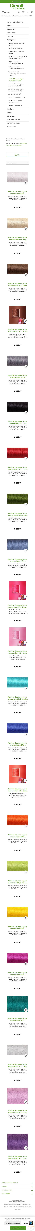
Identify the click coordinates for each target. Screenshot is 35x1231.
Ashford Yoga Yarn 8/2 (15, 105)
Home (2, 15)
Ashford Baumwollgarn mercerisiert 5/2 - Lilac (17, 1112)
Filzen (9, 112)
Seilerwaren (11, 127)
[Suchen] (19, 12)
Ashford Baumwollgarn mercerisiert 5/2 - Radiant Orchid (17, 974)
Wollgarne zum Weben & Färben (16, 44)
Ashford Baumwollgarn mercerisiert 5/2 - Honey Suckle (17, 606)
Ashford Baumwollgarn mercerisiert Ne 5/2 (22, 15)
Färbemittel (11, 33)
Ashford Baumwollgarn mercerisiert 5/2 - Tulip (17, 1157)
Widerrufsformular (26, 1204)
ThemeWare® (17, 1209)
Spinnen (10, 25)
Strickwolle (11, 116)
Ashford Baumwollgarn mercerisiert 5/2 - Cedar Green (17, 514)
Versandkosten (28, 1206)
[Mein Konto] (27, 12)
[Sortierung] (17, 163)
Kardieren (10, 109)
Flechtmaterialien (13, 123)
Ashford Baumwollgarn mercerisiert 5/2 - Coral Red (17, 790)
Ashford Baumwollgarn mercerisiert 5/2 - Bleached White (17, 193)
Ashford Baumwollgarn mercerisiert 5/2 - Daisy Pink (17, 652)
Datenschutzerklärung (17, 1202)
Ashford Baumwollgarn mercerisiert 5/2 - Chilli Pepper (17, 468)
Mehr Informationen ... (24, 1219)
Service (4, 1186)
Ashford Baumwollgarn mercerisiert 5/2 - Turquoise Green (17, 1020)
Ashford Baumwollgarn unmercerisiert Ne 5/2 (15, 90)
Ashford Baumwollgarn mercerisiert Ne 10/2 (15, 85)
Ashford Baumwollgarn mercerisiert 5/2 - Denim (17, 560)
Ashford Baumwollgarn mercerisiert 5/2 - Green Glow (17, 882)
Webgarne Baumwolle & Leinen (16, 52)
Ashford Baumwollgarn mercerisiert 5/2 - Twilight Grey (17, 376)
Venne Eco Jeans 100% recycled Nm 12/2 (15, 101)
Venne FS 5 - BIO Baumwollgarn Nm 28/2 (16, 67)
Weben (10, 36)
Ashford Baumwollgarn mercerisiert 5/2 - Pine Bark (17, 285)
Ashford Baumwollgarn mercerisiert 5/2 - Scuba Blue (17, 698)
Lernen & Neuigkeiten (15, 22)
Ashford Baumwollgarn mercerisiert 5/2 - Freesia (17, 928)
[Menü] (6, 12)
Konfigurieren (27, 1223)
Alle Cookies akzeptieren (18, 1228)
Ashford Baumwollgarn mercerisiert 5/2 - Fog (17, 239)
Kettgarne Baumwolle (15, 48)
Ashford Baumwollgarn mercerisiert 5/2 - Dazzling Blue (17, 744)
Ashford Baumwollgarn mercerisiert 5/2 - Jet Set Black (17, 422)
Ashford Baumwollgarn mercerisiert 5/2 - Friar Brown (17, 330)
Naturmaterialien (13, 120)
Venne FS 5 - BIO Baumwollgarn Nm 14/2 (15, 62)
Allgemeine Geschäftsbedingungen (12, 1204)
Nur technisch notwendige (13, 1223)
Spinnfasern (11, 29)
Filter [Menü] (17, 154)
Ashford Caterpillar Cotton (16, 97)
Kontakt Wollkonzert (17, 1200)
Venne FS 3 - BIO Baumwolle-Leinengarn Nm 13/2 (17, 57)
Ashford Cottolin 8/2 (14, 94)
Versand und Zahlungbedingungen (17, 1201)
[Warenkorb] (32, 12)
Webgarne (7, 15)
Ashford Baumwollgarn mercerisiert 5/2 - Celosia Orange (17, 836)
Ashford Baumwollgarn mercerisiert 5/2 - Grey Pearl (17, 1066)
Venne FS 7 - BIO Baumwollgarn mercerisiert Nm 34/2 (17, 73)
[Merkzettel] (23, 12)
